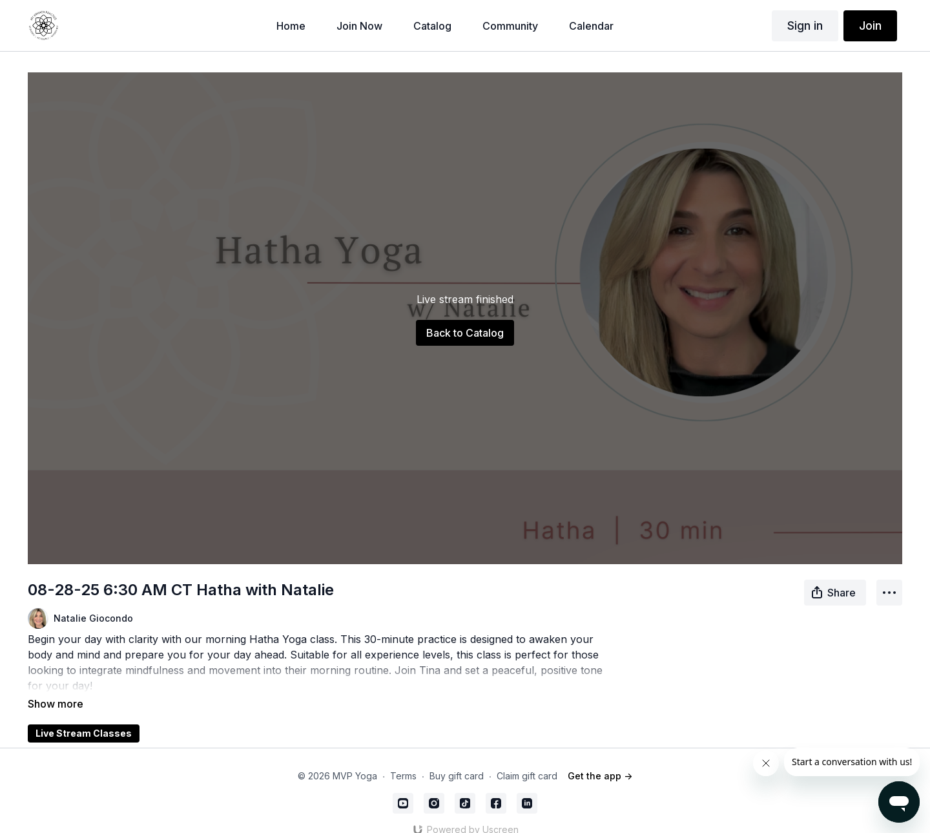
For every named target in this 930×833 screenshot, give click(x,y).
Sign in (805, 25)
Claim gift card (527, 757)
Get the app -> (600, 757)
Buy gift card (456, 757)
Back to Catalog (465, 332)
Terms (403, 757)
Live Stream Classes (84, 715)
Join (870, 25)
